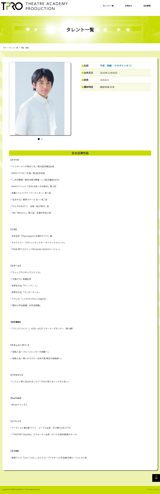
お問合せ (128, 5)
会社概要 (147, 5)
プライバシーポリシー (153, 489)
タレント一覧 (108, 5)
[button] (39, 139)
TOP (4, 48)
